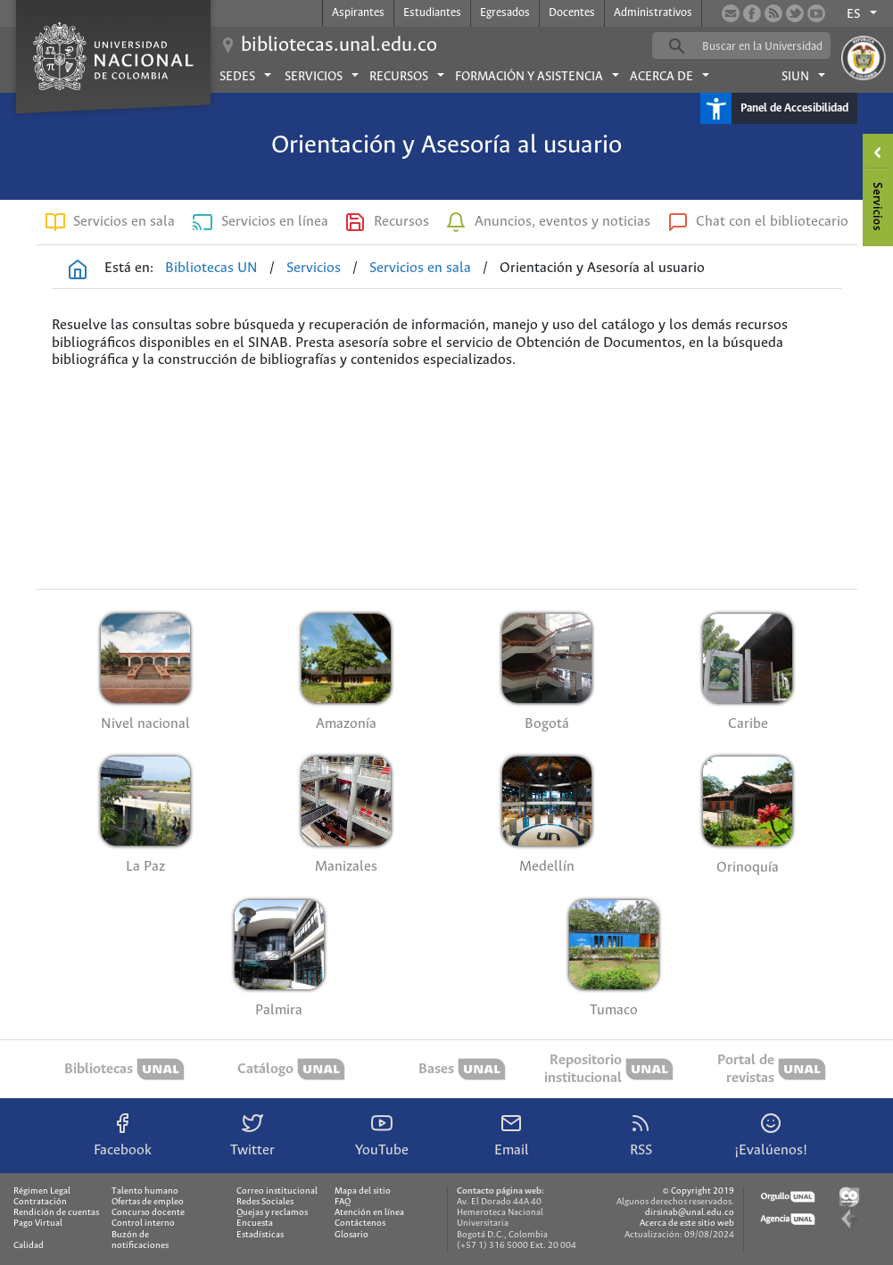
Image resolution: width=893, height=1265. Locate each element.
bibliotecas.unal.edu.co (339, 45)
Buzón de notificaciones (140, 1240)
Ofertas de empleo (148, 1202)
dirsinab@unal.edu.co (689, 1213)
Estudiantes (432, 13)
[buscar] (769, 46)
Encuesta (254, 1223)
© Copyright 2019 (698, 1191)
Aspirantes (358, 13)
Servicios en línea (274, 221)
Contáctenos (360, 1223)
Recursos (401, 221)
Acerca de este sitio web (687, 1223)
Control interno (143, 1223)
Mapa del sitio (363, 1191)
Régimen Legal (41, 1191)
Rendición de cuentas (56, 1213)
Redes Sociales (265, 1202)
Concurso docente (148, 1213)
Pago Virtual (37, 1223)
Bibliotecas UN (211, 268)
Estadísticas (260, 1235)
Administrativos (653, 13)
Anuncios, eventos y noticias (562, 221)
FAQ (343, 1202)
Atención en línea (369, 1213)
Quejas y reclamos (272, 1213)
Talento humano (145, 1191)
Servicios (313, 268)
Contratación (40, 1202)
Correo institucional (277, 1191)
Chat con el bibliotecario (772, 221)
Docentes (572, 13)
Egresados (505, 13)
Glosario (351, 1235)
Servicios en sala (124, 221)
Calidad (28, 1246)
